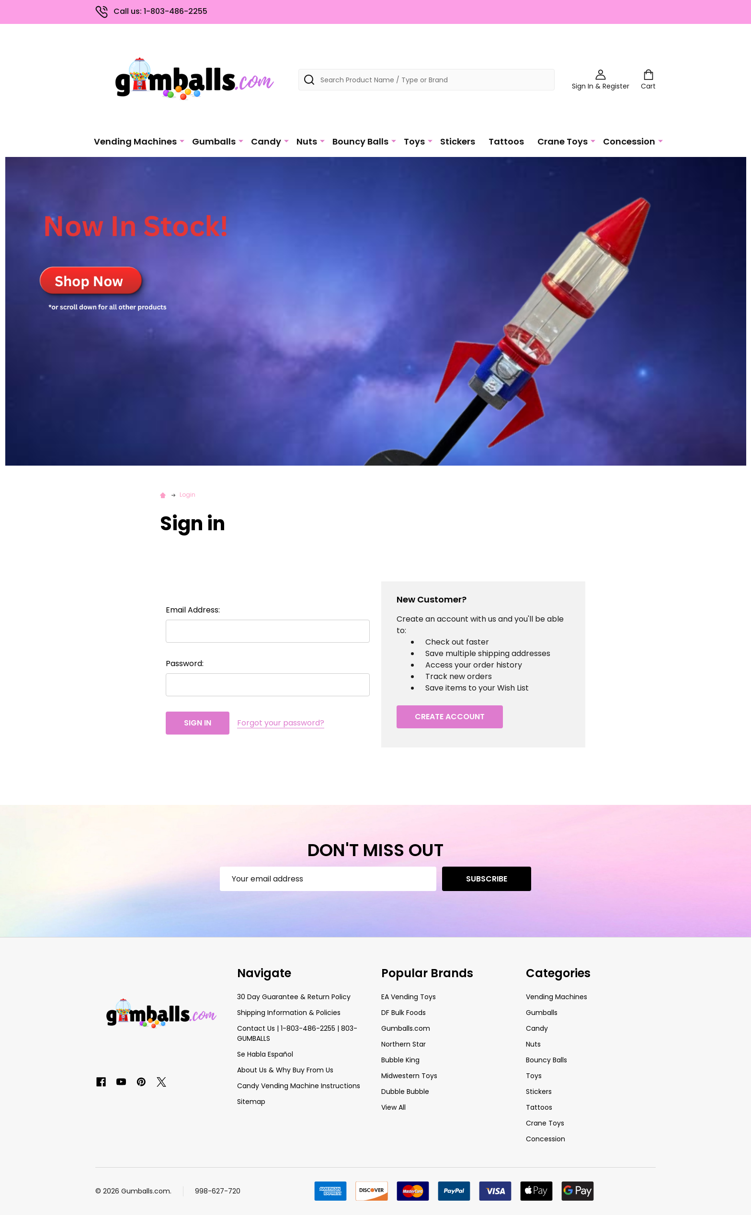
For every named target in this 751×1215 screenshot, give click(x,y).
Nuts (306, 141)
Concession (629, 141)
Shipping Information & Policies (289, 1012)
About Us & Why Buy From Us (285, 1070)
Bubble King (400, 1060)
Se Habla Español (265, 1054)
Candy (266, 141)
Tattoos (506, 141)
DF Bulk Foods (403, 1012)
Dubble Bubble (405, 1091)
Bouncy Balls (360, 141)
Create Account (450, 716)
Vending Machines (135, 141)
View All (393, 1107)
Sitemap (251, 1101)
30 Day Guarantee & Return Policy (294, 997)
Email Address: (193, 609)
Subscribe (486, 878)
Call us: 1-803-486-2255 (151, 11)
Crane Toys (562, 141)
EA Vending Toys (408, 997)
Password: (185, 663)
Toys (414, 141)
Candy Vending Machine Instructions (298, 1086)
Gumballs (214, 141)
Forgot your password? (280, 722)
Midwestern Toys (409, 1076)
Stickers (457, 141)
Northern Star (403, 1044)
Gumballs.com (405, 1028)
